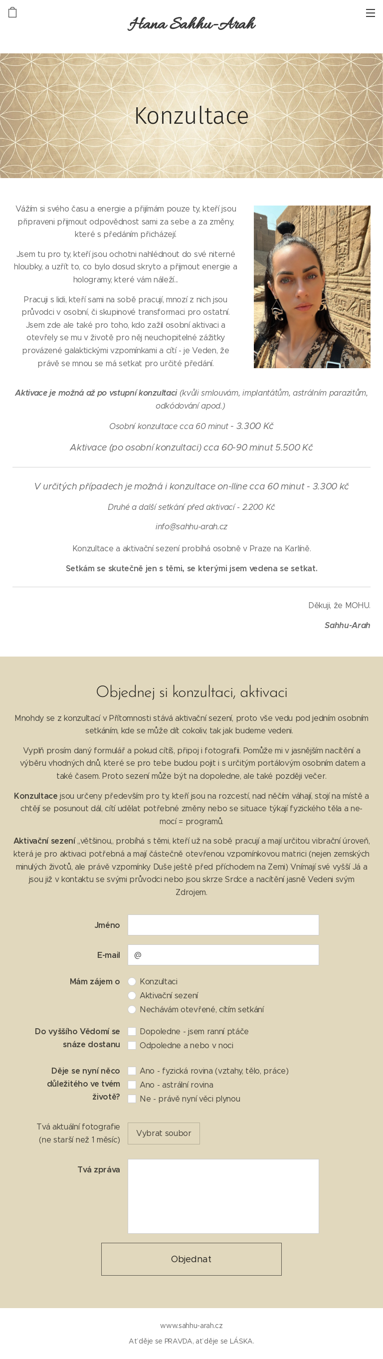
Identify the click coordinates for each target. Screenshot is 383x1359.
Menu (370, 12)
